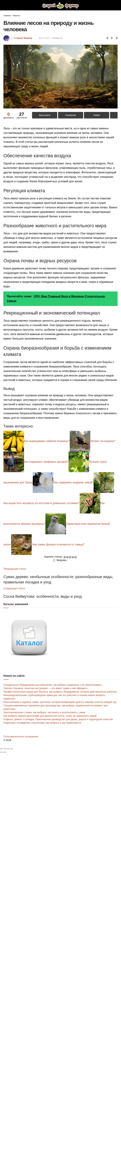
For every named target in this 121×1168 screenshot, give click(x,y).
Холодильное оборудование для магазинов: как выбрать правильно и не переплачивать (52, 684)
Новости (16, 15)
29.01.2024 (44, 38)
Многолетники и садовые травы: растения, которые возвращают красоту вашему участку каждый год (59, 702)
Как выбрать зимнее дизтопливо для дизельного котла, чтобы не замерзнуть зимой (49, 715)
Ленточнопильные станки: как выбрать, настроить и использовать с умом (44, 712)
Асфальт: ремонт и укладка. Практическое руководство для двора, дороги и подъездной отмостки (58, 719)
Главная (7, 15)
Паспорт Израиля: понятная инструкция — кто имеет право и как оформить (45, 688)
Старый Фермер (23, 38)
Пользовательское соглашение (20, 736)
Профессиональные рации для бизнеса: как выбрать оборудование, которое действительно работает (60, 691)
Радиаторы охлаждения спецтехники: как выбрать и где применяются (42, 722)
